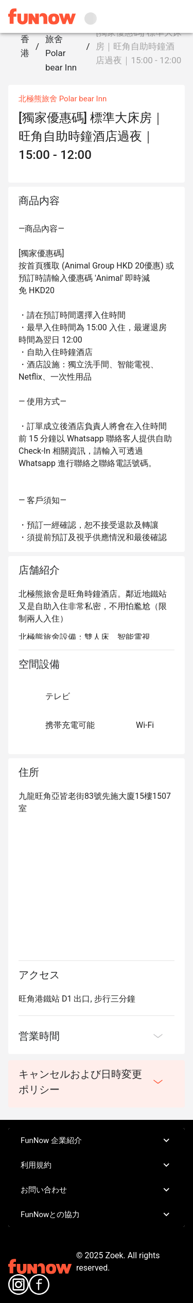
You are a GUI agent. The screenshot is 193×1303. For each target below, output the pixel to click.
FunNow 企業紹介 (96, 1140)
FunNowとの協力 (96, 1214)
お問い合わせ (96, 1189)
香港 (25, 46)
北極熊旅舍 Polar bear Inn (61, 46)
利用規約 (96, 1165)
